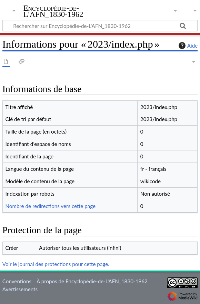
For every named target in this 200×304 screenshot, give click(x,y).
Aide (187, 45)
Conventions (16, 281)
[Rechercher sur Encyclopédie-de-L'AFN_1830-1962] (100, 25)
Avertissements (20, 289)
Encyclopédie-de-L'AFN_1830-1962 (53, 11)
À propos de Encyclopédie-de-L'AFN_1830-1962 (92, 281)
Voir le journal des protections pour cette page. (55, 264)
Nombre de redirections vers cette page (50, 206)
